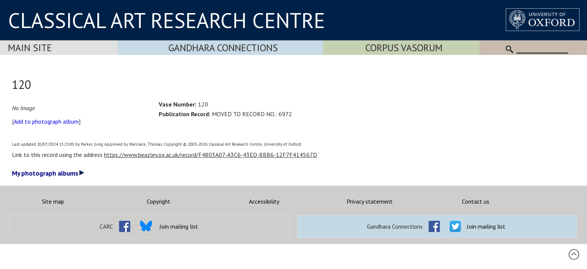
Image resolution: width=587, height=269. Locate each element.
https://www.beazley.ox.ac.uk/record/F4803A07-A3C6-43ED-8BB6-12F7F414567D (210, 154)
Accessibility (264, 201)
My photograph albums (48, 173)
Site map (53, 201)
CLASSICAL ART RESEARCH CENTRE (166, 20)
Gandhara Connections (223, 47)
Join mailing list (178, 226)
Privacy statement (370, 201)
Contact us (475, 201)
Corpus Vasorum (403, 47)
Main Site (30, 47)
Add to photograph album (46, 121)
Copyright (158, 201)
